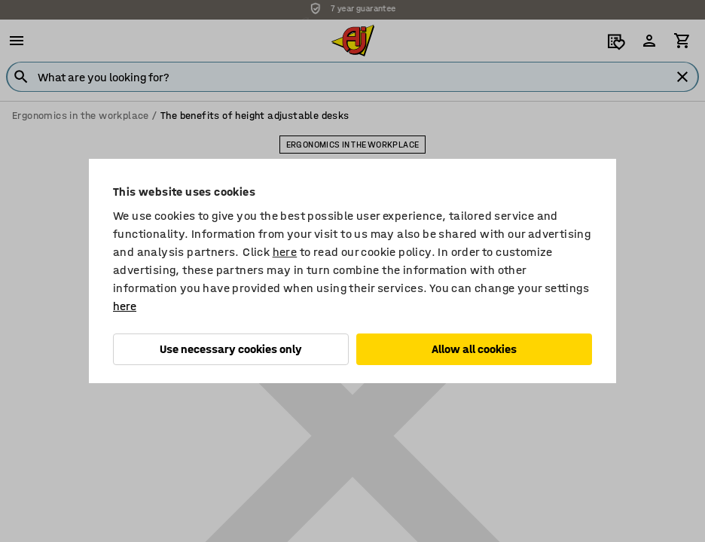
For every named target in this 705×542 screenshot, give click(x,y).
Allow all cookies (474, 349)
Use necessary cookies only (231, 349)
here (285, 252)
